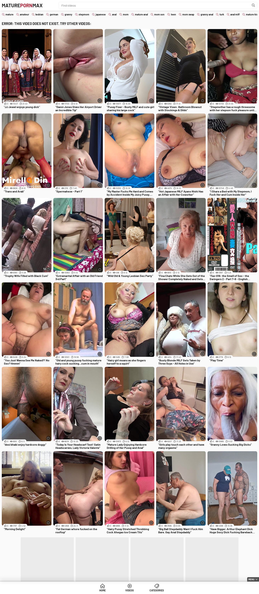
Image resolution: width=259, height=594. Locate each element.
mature (9, 14)
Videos (129, 590)
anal (114, 14)
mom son (159, 14)
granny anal (207, 14)
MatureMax (22, 5)
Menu (251, 579)
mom (126, 14)
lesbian (39, 14)
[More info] (48, 100)
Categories (157, 590)
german (54, 14)
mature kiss (252, 14)
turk (222, 14)
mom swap (188, 14)
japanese (101, 14)
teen (173, 14)
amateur (24, 14)
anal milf (235, 14)
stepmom (84, 14)
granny (68, 14)
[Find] (253, 5)
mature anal (141, 14)
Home (102, 590)
